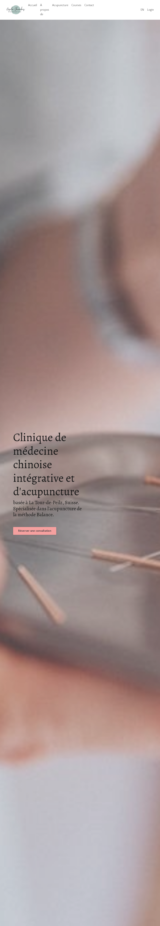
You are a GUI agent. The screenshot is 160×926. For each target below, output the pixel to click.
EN (142, 9)
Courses (76, 5)
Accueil (32, 5)
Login (150, 9)
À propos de (44, 10)
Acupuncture (60, 5)
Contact (89, 5)
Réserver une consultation (34, 530)
